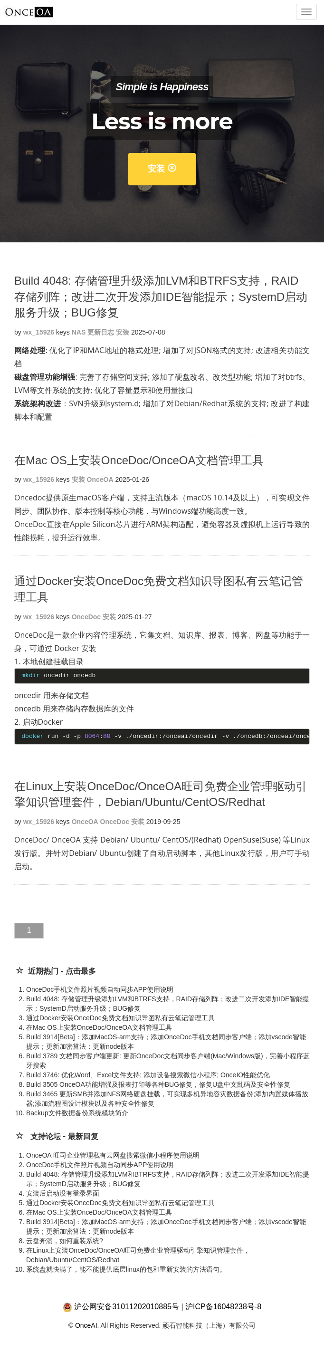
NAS (79, 332)
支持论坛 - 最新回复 (64, 1136)
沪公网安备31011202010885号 (126, 1307)
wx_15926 (38, 332)
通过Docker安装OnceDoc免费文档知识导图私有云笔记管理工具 (120, 1018)
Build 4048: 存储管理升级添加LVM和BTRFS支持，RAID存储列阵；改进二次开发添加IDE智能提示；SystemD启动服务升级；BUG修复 (160, 296)
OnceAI (86, 1325)
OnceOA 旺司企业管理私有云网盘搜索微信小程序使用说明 (113, 1155)
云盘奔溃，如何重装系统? (64, 1241)
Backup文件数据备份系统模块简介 (77, 1113)
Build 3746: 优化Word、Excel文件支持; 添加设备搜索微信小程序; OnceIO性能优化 (148, 1075)
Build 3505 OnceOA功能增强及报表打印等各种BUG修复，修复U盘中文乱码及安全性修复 (158, 1084)
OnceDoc (86, 617)
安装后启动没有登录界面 (62, 1193)
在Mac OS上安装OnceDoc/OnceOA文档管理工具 (139, 460)
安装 (162, 168)
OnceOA (100, 479)
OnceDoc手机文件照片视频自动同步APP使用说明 (99, 989)
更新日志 (100, 332)
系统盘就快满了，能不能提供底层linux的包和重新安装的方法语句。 (126, 1269)
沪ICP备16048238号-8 (223, 1307)
